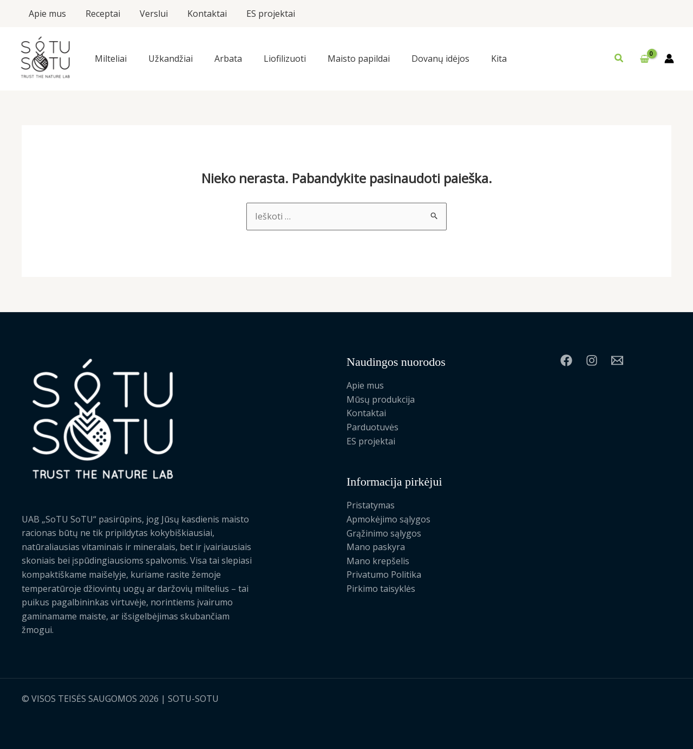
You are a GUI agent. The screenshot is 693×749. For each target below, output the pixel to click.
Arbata (228, 58)
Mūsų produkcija (380, 399)
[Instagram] (592, 360)
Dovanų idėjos (440, 58)
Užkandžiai (170, 58)
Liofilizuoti (285, 58)
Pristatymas (370, 505)
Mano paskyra (375, 547)
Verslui (148, 14)
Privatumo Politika (383, 574)
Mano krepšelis (377, 561)
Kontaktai (199, 14)
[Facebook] (566, 360)
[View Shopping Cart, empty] (644, 59)
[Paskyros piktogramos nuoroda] (669, 58)
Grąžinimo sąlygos (383, 533)
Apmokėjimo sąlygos (388, 519)
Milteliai (111, 58)
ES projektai (261, 14)
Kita (499, 58)
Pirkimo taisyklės (380, 589)
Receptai (99, 14)
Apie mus (46, 14)
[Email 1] (617, 360)
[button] (619, 58)
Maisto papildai (359, 58)
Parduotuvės (372, 427)
